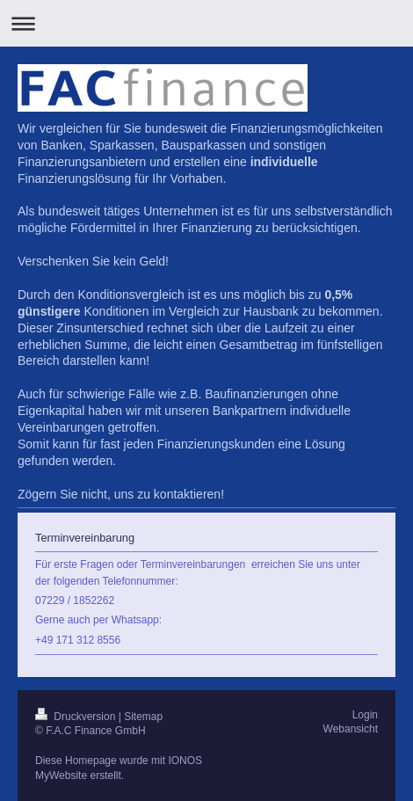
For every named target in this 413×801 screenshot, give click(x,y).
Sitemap (143, 716)
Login (365, 715)
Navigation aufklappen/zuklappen (206, 23)
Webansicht (350, 729)
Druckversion (77, 716)
